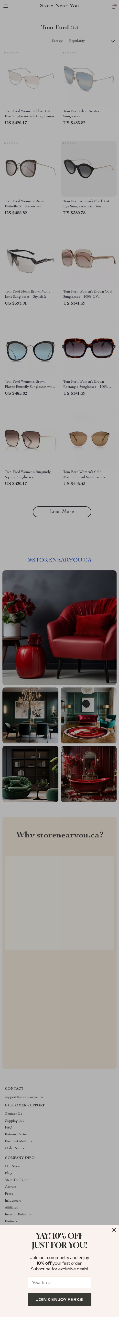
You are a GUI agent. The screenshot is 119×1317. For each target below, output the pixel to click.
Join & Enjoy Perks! (59, 1299)
